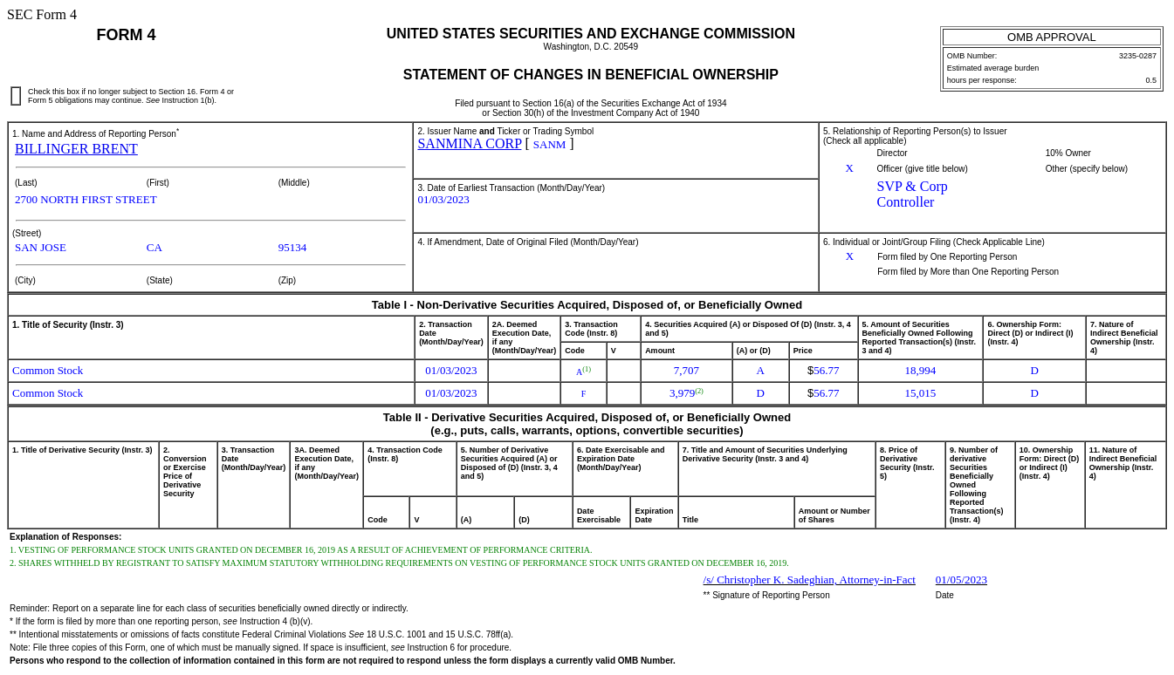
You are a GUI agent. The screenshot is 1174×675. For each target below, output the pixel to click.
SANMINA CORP (469, 143)
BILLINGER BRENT (76, 148)
